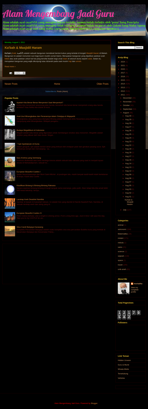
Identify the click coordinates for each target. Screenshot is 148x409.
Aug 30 (128, 116)
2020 (123, 69)
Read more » (10, 66)
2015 (123, 80)
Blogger (94, 403)
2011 (123, 95)
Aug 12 (128, 171)
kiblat (7, 59)
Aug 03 (128, 189)
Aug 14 (128, 163)
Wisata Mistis (123, 369)
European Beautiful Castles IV (29, 213)
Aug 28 (128, 123)
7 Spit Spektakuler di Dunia (28, 144)
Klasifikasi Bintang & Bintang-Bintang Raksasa (36, 185)
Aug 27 (128, 127)
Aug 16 (128, 160)
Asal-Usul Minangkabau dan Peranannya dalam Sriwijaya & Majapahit (46, 116)
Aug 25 (128, 134)
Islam (65, 59)
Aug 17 (128, 156)
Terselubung (123, 374)
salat (90, 59)
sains (120, 247)
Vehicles (121, 378)
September (128, 109)
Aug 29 (128, 119)
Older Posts (103, 84)
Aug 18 (128, 152)
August (126, 113)
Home (57, 84)
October (126, 105)
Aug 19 (128, 149)
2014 (123, 84)
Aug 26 (128, 130)
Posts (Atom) (62, 91)
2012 (123, 91)
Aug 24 (128, 138)
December (127, 98)
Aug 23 (128, 141)
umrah (78, 61)
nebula (120, 243)
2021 (123, 65)
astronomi (122, 229)
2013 (123, 87)
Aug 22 (128, 145)
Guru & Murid (123, 365)
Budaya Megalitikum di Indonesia (30, 130)
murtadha (138, 284)
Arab (14, 53)
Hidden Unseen (124, 360)
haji (70, 61)
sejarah (121, 256)
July (125, 210)
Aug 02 (128, 193)
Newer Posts (11, 84)
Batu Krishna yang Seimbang (29, 158)
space (120, 260)
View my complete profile (135, 289)
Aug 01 (128, 197)
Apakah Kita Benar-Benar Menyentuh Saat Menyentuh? (40, 102)
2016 (123, 76)
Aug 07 (128, 182)
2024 (123, 62)
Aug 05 (128, 185)
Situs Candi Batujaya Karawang (30, 227)
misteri (120, 238)
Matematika (123, 234)
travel (120, 265)
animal (120, 225)
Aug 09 (128, 174)
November (127, 102)
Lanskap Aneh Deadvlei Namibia (30, 199)
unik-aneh (122, 269)
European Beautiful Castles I (28, 172)
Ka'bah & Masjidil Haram (23, 47)
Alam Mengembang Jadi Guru (58, 13)
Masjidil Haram (92, 53)
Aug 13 (128, 167)
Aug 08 (128, 178)
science (121, 251)
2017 (123, 73)
